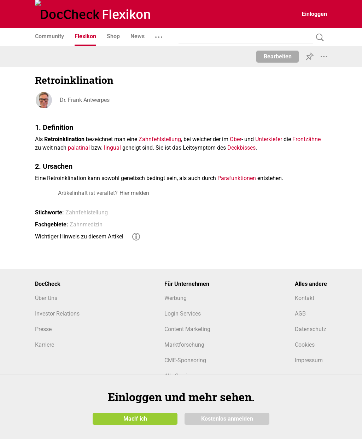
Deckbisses (241, 147)
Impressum (309, 360)
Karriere (44, 344)
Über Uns (46, 298)
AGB (300, 313)
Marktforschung (184, 344)
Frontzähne (306, 139)
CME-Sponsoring (185, 360)
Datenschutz (310, 329)
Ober (235, 139)
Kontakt (304, 298)
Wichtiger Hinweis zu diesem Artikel (79, 236)
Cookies (305, 344)
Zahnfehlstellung (160, 139)
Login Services (182, 313)
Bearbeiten (278, 56)
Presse (43, 329)
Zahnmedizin (86, 224)
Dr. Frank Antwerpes (85, 100)
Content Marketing (187, 329)
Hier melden (134, 193)
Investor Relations (57, 313)
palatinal (79, 147)
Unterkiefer (268, 139)
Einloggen (314, 14)
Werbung (175, 298)
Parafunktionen (236, 178)
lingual (112, 147)
